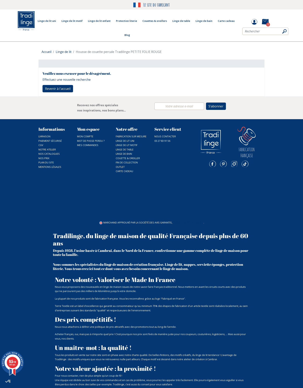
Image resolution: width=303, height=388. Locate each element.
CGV (40, 145)
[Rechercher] (265, 32)
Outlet (120, 167)
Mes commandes (87, 145)
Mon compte (85, 136)
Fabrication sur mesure (131, 136)
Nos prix (43, 158)
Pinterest (223, 164)
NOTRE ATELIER (47, 149)
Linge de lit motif (126, 145)
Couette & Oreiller (128, 158)
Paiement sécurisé (50, 141)
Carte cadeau (124, 171)
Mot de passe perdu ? (91, 141)
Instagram (234, 164)
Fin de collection (127, 162)
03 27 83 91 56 (162, 141)
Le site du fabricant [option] (151, 4)
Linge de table (125, 149)
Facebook (212, 164)
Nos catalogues (49, 153)
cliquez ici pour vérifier (188, 179)
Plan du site (46, 162)
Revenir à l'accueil (58, 89)
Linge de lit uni (125, 141)
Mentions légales (49, 167)
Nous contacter (165, 136)
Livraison (44, 136)
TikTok (245, 164)
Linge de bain (124, 153)
